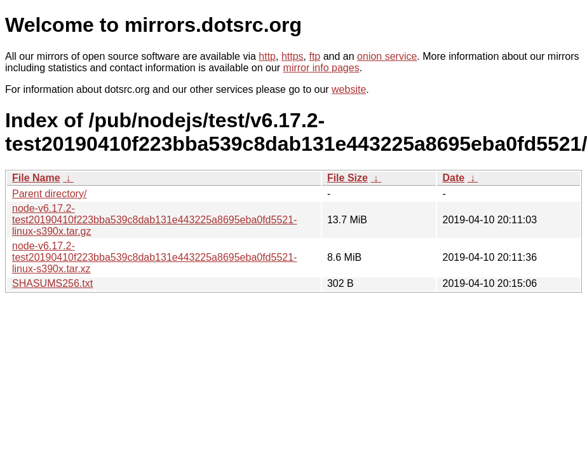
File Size (347, 177)
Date (453, 177)
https (292, 56)
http (267, 56)
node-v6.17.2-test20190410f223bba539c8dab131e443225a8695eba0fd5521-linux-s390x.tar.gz (154, 220)
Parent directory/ (49, 193)
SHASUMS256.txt (52, 283)
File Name (36, 177)
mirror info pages (321, 67)
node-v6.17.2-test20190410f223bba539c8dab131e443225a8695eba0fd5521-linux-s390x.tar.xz (154, 257)
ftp (314, 56)
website (349, 89)
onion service (387, 56)
